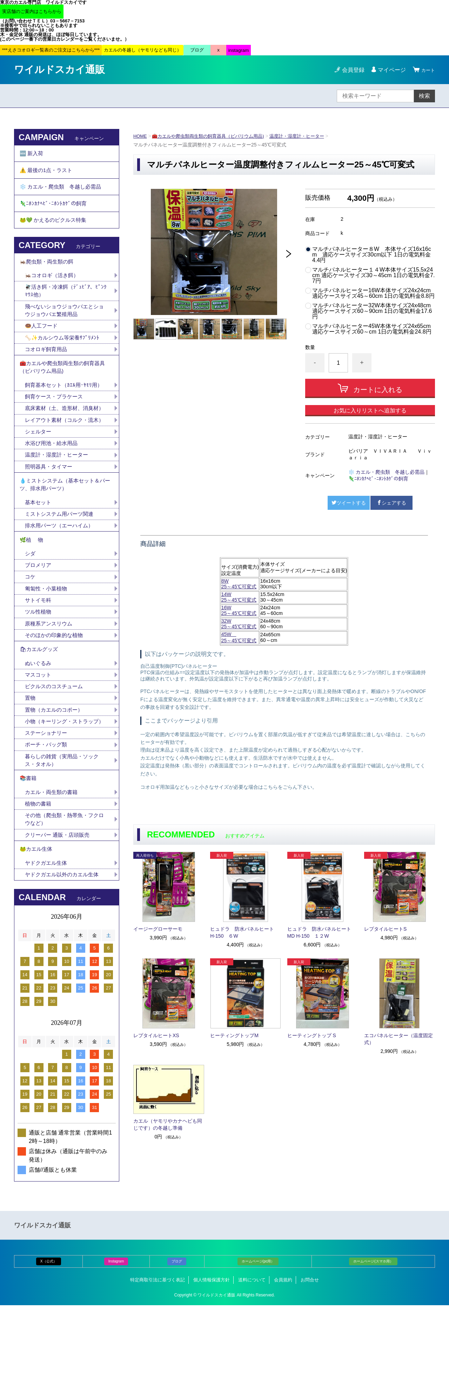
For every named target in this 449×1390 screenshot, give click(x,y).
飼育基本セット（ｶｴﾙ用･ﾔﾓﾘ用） (65, 409)
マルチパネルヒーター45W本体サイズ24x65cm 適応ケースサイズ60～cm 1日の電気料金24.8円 (371, 329)
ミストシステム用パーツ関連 (64, 564)
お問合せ (310, 1364)
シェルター (42, 475)
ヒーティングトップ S (311, 1035)
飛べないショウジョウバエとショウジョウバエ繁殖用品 (64, 328)
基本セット (42, 551)
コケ (33, 632)
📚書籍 (29, 855)
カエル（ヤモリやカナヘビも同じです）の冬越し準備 (167, 1124)
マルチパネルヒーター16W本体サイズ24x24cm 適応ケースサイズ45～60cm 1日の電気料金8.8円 (373, 293)
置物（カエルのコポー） (56, 773)
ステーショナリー (47, 806)
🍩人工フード (42, 345)
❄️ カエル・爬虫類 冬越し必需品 (386, 472)
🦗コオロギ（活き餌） (53, 291)
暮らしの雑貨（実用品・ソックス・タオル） (64, 835)
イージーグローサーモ (157, 929)
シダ (33, 607)
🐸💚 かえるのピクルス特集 (55, 232)
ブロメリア (42, 619)
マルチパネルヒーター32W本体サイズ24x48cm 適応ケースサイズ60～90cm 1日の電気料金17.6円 (372, 311)
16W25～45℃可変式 (238, 610)
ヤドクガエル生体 (47, 947)
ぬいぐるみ (39, 724)
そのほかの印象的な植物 (56, 693)
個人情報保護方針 (211, 1364)
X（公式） (48, 1346)
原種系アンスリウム (50, 681)
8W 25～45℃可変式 (238, 583)
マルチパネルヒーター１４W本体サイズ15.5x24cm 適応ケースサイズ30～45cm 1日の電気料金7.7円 (373, 275)
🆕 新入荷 (32, 155)
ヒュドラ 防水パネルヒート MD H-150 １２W (321, 932)
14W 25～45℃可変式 (238, 597)
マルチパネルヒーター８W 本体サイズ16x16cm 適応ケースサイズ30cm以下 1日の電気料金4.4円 (371, 254)
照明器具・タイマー (50, 512)
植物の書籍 (42, 882)
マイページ (389, 70)
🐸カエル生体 (37, 931)
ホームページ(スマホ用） (373, 1346)
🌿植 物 (32, 592)
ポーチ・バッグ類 (47, 818)
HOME (140, 136)
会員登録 (350, 70)
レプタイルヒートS (385, 929)
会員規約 (283, 1364)
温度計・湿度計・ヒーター (308, 136)
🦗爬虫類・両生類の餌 (48, 276)
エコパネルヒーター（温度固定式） (398, 1039)
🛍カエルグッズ (40, 709)
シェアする (391, 503)
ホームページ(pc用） (258, 1346)
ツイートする (348, 503)
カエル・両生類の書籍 (53, 870)
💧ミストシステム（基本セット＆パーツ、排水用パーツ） (65, 532)
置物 (30, 761)
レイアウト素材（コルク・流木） (61, 458)
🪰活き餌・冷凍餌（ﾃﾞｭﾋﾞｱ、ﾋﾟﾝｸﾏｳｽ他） (66, 308)
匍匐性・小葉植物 (47, 644)
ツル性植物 (39, 668)
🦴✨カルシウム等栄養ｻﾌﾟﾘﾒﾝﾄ (64, 357)
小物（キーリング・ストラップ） (61, 789)
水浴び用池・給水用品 (56, 487)
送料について (252, 1364)
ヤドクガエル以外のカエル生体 (64, 959)
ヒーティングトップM (234, 1035)
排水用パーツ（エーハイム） (61, 576)
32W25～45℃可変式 (238, 623)
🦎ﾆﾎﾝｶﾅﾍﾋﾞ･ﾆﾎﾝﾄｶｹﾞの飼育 (378, 478)
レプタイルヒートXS (156, 1035)
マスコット (39, 736)
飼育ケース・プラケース (56, 421)
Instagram (116, 1346)
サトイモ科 (39, 656)
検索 (424, 96)
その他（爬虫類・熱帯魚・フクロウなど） (64, 899)
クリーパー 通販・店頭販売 (59, 915)
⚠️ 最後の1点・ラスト (48, 174)
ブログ (177, 1346)
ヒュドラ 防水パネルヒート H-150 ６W (244, 932)
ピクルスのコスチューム (56, 749)
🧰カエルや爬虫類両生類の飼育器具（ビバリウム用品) (213, 136)
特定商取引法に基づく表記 (157, 1364)
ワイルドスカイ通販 (59, 69)
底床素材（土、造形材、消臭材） (61, 438)
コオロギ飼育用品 (47, 369)
